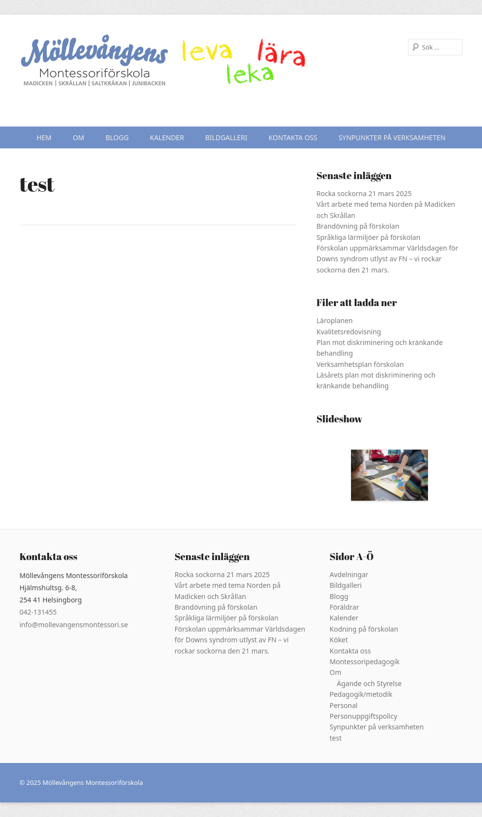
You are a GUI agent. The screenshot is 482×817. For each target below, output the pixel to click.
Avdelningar (349, 574)
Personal (343, 705)
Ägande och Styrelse (369, 683)
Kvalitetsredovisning (348, 331)
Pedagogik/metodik (361, 694)
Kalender (167, 137)
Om (78, 137)
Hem (44, 137)
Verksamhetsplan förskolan (360, 364)
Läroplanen (334, 320)
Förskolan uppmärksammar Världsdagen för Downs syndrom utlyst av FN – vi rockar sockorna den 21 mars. (387, 258)
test (336, 738)
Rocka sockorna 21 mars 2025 (363, 193)
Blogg (117, 137)
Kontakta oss (293, 137)
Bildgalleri (226, 137)
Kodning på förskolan (364, 629)
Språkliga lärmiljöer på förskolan (368, 237)
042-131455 (38, 612)
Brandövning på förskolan (357, 226)
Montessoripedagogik (365, 661)
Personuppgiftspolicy (363, 716)
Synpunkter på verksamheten (391, 137)
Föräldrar (344, 607)
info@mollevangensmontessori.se (73, 624)
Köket (339, 639)
